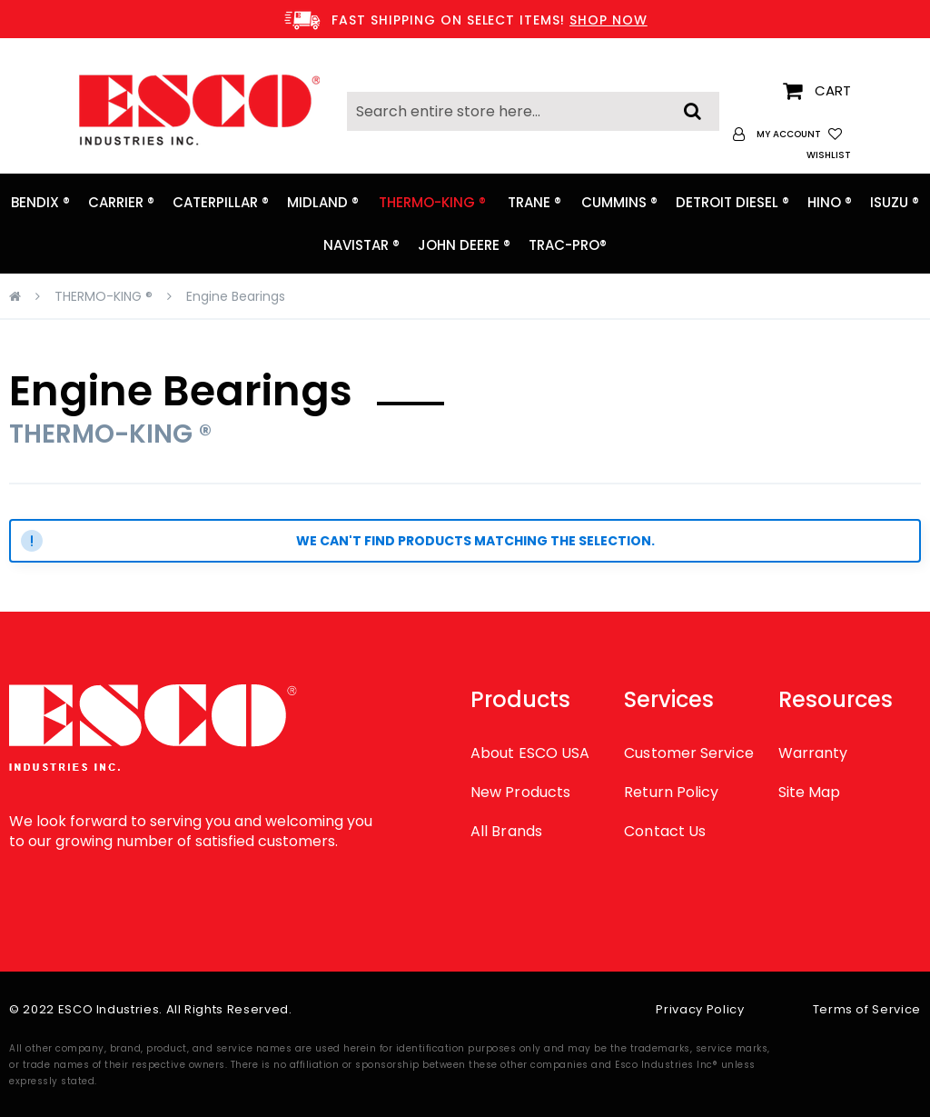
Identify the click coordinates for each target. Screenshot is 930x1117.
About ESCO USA (529, 753)
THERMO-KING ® (103, 296)
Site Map (809, 792)
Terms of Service (867, 1009)
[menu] (465, 223)
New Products (520, 792)
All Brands (506, 831)
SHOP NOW (608, 20)
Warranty (813, 753)
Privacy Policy (700, 1009)
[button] (777, 134)
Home (15, 296)
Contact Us (665, 831)
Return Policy (671, 792)
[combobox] (533, 111)
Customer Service (688, 753)
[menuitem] (40, 202)
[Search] (692, 106)
